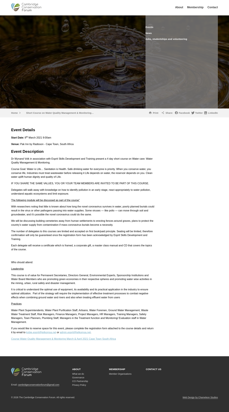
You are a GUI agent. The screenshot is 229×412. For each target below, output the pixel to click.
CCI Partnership (80, 381)
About (179, 7)
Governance (78, 377)
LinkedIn (213, 112)
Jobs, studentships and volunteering (174, 38)
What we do (78, 374)
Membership (195, 7)
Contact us (153, 369)
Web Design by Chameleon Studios (200, 397)
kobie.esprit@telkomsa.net (41, 332)
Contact (213, 7)
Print (155, 112)
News (154, 32)
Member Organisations (120, 374)
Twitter (199, 112)
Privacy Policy (79, 385)
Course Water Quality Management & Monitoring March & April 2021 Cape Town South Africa (63, 339)
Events (155, 27)
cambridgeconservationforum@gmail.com (38, 384)
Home (14, 112)
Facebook (184, 112)
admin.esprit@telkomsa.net (75, 332)
